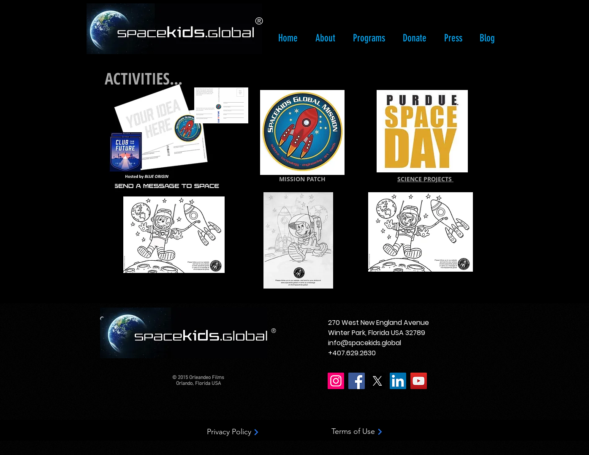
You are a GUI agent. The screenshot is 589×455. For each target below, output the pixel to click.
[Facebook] (356, 381)
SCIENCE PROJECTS (425, 179)
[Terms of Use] (357, 431)
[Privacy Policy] (233, 432)
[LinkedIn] (398, 381)
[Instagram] (336, 381)
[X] (377, 381)
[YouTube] (418, 381)
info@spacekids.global (364, 343)
